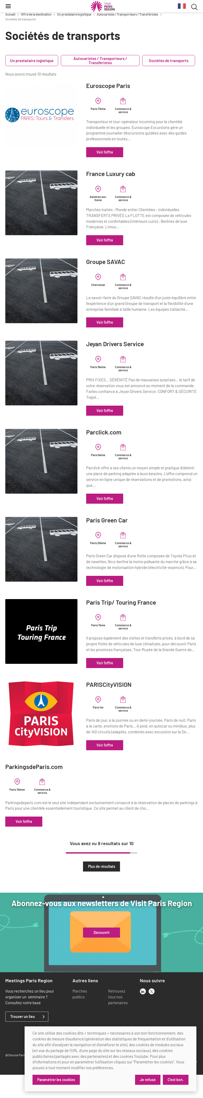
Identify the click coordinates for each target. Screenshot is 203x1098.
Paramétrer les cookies (56, 1079)
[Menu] (8, 6)
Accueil (10, 14)
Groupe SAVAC (122, 261)
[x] (152, 1015)
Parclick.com (120, 437)
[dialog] (110, 1058)
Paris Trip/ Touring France (137, 614)
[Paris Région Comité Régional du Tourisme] (103, 6)
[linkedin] (143, 1015)
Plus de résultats (101, 889)
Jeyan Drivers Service (131, 349)
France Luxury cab (127, 173)
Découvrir (102, 956)
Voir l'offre (121, 152)
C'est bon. (176, 1079)
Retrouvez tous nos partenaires (118, 1020)
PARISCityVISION (125, 702)
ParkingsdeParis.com (34, 790)
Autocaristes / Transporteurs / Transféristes (127, 14)
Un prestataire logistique (74, 14)
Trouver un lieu (22, 1040)
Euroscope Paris (124, 85)
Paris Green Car (123, 525)
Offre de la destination (36, 14)
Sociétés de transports (168, 60)
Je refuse (147, 1079)
